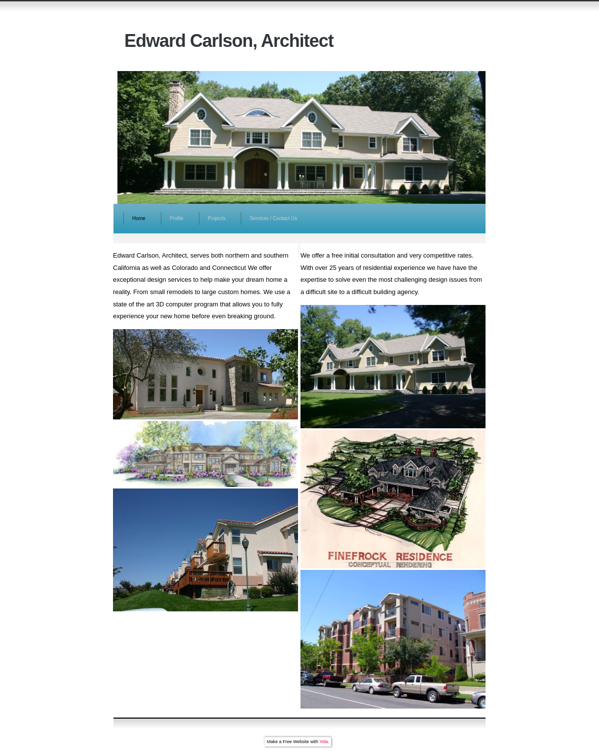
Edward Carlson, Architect (229, 41)
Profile (177, 218)
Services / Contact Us (273, 218)
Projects (216, 218)
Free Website (296, 741)
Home (139, 218)
